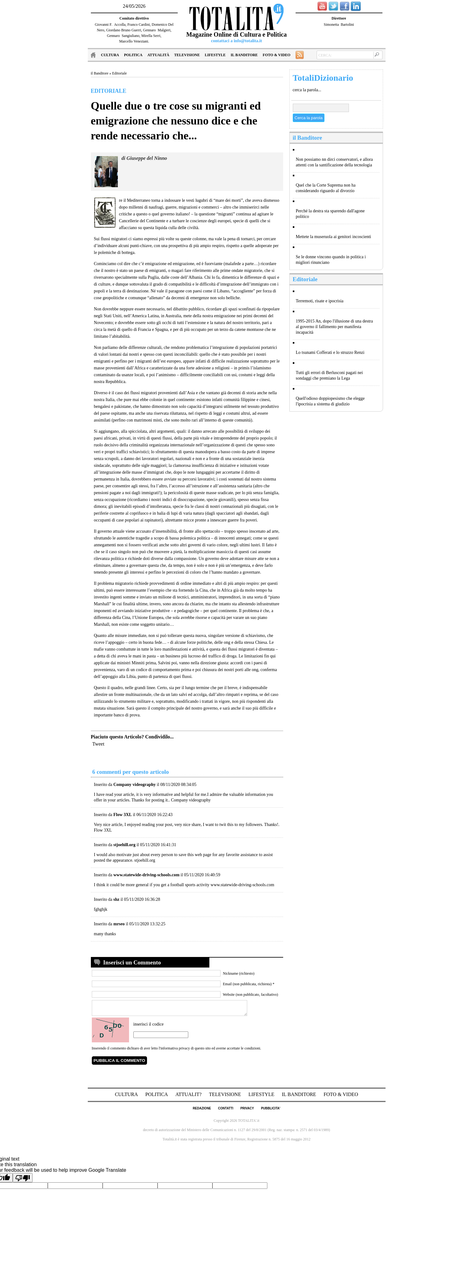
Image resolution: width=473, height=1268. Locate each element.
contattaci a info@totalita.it (236, 40)
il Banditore (244, 55)
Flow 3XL (103, 830)
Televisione (187, 55)
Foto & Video (276, 55)
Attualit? (189, 1097)
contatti (225, 1111)
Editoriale (119, 73)
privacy (247, 1111)
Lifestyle (215, 55)
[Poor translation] (23, 1180)
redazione (202, 1111)
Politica (133, 55)
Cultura (110, 55)
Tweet (98, 744)
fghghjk (101, 909)
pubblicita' (270, 1111)
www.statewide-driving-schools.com (242, 884)
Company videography (191, 800)
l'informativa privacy (174, 1051)
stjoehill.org (144, 860)
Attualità (158, 55)
